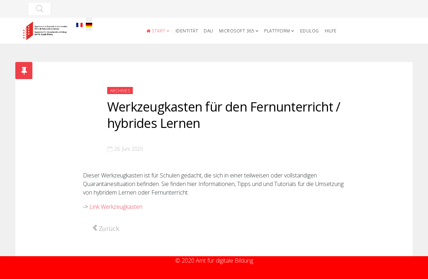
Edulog (309, 31)
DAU (208, 31)
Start (156, 31)
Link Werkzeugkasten (115, 207)
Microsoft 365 (237, 31)
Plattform (277, 31)
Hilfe (331, 31)
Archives (120, 91)
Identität (187, 31)
